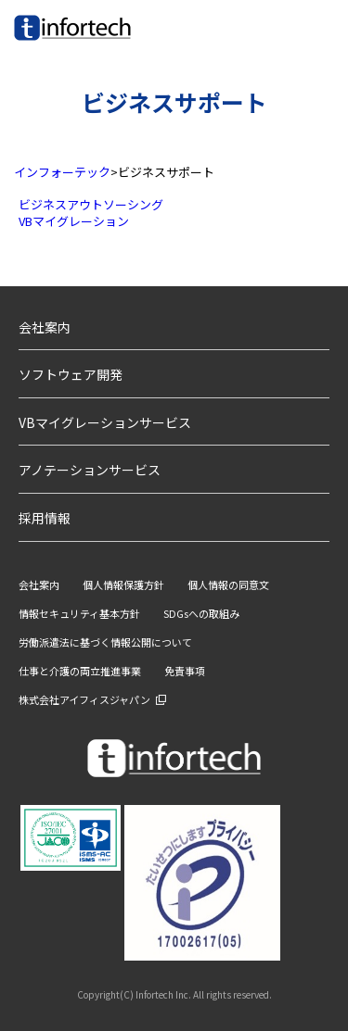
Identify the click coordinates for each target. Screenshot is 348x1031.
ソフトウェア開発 (70, 374)
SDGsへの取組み (201, 613)
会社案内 (45, 327)
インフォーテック (62, 172)
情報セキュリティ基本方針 (79, 613)
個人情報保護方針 (123, 584)
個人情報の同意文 (228, 584)
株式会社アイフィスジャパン (84, 699)
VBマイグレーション (74, 221)
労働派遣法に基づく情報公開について (105, 642)
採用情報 (45, 518)
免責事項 (184, 670)
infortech (39, 40)
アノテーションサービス (90, 469)
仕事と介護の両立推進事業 (80, 670)
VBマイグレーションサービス (105, 422)
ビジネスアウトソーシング (91, 204)
